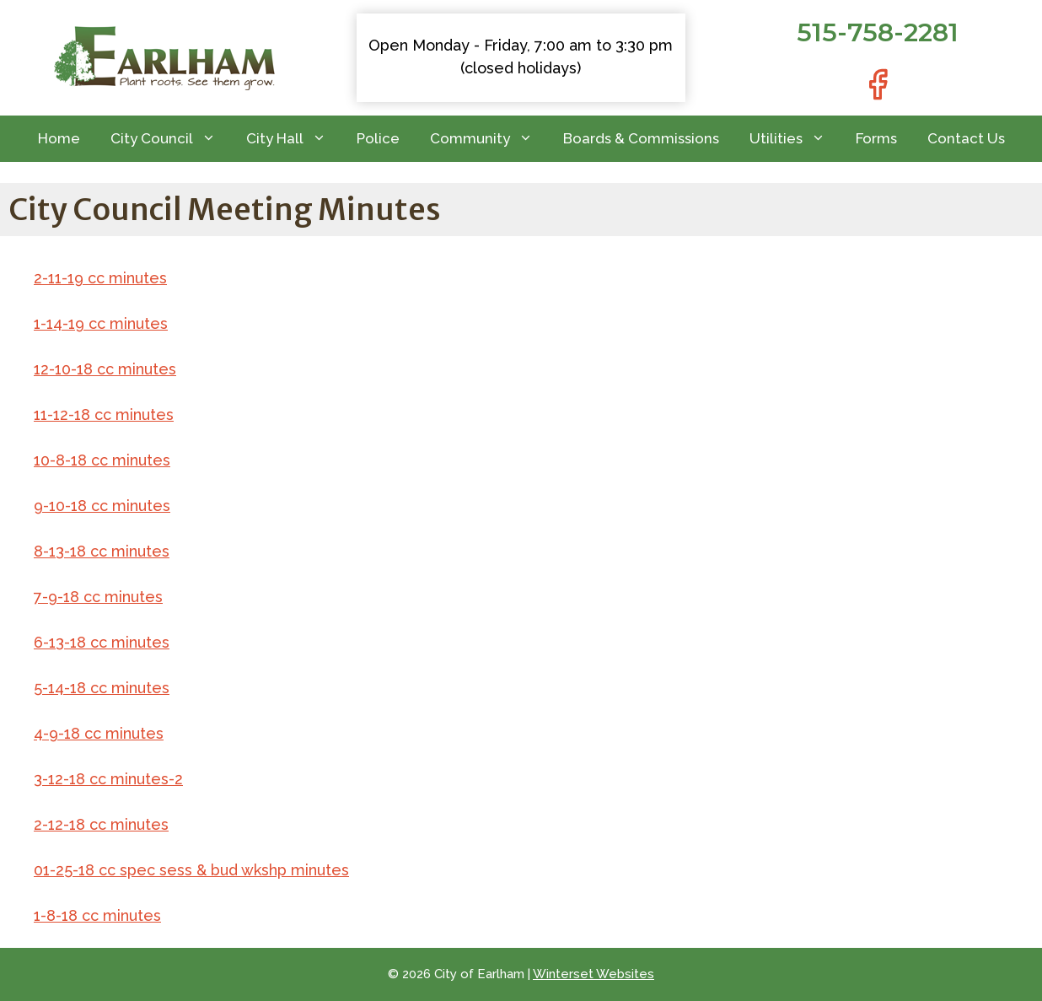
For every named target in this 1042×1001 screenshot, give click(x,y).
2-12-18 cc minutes (101, 824)
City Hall (293, 139)
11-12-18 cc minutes (104, 414)
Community (489, 139)
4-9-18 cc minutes (99, 733)
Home (59, 138)
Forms (876, 138)
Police (378, 138)
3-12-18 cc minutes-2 (108, 779)
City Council (170, 139)
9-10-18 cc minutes (102, 505)
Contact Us (966, 138)
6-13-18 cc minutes (101, 642)
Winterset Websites (593, 974)
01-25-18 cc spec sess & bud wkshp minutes (191, 870)
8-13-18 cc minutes (101, 551)
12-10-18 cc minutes (105, 369)
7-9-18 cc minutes (98, 596)
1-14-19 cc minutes (101, 323)
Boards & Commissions (641, 138)
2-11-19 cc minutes (100, 278)
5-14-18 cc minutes (101, 688)
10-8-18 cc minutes (102, 460)
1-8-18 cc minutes (97, 915)
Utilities (795, 139)
